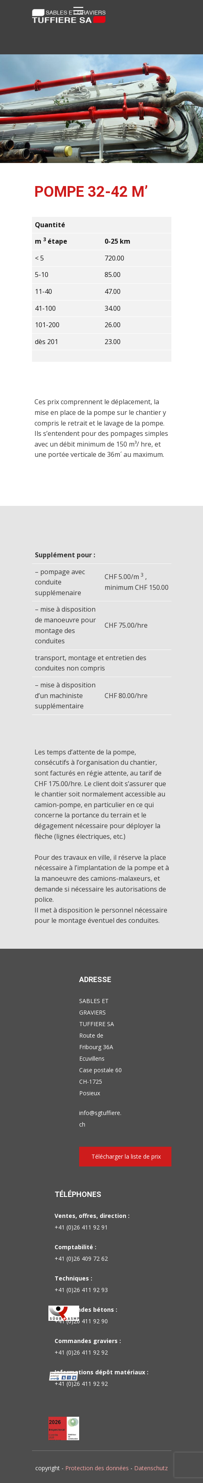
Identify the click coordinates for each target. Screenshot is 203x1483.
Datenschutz (151, 1468)
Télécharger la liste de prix (126, 1156)
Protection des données (97, 1468)
